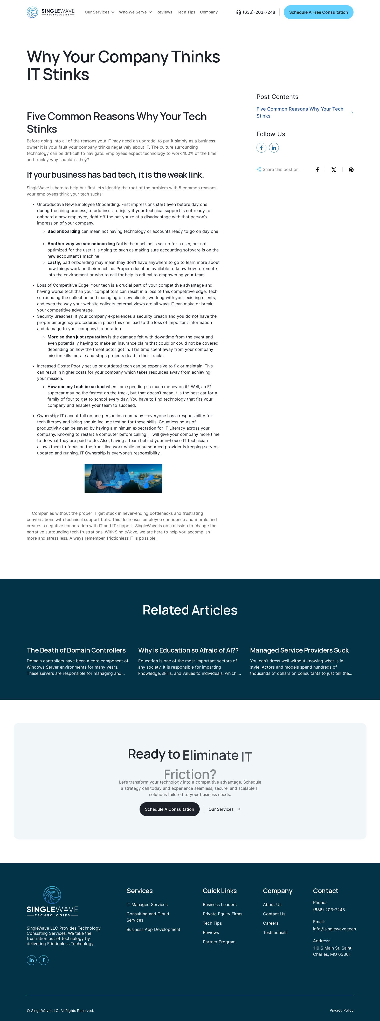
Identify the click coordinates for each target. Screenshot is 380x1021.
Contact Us (274, 913)
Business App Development (153, 929)
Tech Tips (212, 923)
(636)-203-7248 (259, 12)
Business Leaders (220, 904)
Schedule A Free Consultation (318, 12)
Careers (270, 923)
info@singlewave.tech (334, 928)
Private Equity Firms (222, 913)
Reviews (211, 932)
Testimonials (275, 932)
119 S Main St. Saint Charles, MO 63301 (332, 951)
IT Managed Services (147, 904)
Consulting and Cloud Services (148, 917)
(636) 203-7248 (329, 909)
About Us (272, 904)
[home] (50, 12)
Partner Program (219, 941)
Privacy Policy (342, 1010)
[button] (99, 12)
